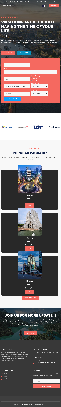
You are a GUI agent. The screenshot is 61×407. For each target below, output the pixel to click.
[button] (43, 6)
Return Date (34, 90)
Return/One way (35, 76)
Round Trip (35, 78)
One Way (34, 80)
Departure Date (35, 83)
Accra (30, 238)
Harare (30, 281)
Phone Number (8, 76)
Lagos (29, 195)
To (4, 90)
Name (5, 62)
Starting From (29, 202)
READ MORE (8, 52)
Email (5, 69)
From (5, 83)
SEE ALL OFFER (23, 52)
